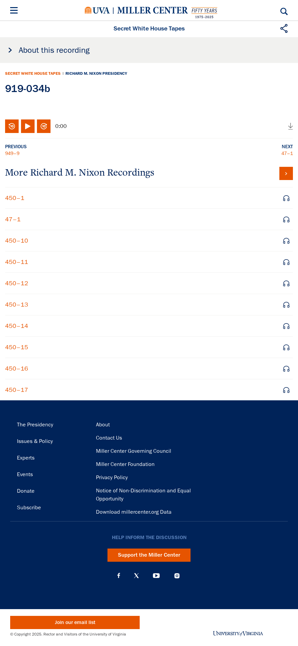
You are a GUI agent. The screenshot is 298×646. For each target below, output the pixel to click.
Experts (26, 457)
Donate (26, 491)
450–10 (16, 240)
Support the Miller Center (149, 555)
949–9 (12, 153)
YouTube (156, 575)
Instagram (177, 576)
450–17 (16, 390)
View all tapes (286, 173)
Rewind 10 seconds (12, 126)
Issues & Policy (35, 441)
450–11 (16, 262)
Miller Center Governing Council (133, 451)
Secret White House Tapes (33, 73)
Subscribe (29, 507)
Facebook (118, 575)
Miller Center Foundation (125, 464)
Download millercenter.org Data (134, 512)
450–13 (16, 304)
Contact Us (109, 438)
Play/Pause (28, 126)
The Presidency (35, 424)
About (103, 424)
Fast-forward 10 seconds (44, 126)
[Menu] (15, 11)
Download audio (290, 126)
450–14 (16, 326)
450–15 (16, 347)
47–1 (287, 153)
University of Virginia (97, 10)
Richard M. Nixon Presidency (96, 73)
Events (25, 474)
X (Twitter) (136, 576)
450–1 (14, 198)
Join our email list (75, 622)
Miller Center (152, 10)
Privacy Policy (112, 477)
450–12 (16, 283)
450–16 (16, 368)
